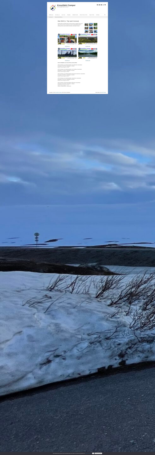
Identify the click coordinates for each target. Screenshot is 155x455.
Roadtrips (68, 14)
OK (93, 453)
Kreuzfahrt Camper (66, 5)
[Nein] (153, 453)
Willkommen (51, 14)
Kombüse (97, 14)
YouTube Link (67, 46)
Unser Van (63, 14)
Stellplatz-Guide (75, 14)
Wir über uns (57, 14)
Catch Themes (103, 92)
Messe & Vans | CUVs (83, 14)
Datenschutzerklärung (88, 453)
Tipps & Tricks (91, 14)
